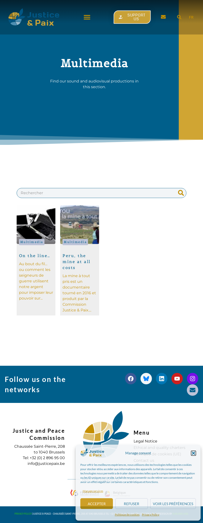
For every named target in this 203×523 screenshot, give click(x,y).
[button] (193, 453)
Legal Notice (145, 441)
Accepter (97, 504)
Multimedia (31, 242)
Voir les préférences (173, 504)
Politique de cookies (127, 514)
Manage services (93, 491)
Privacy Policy (150, 514)
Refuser (131, 504)
